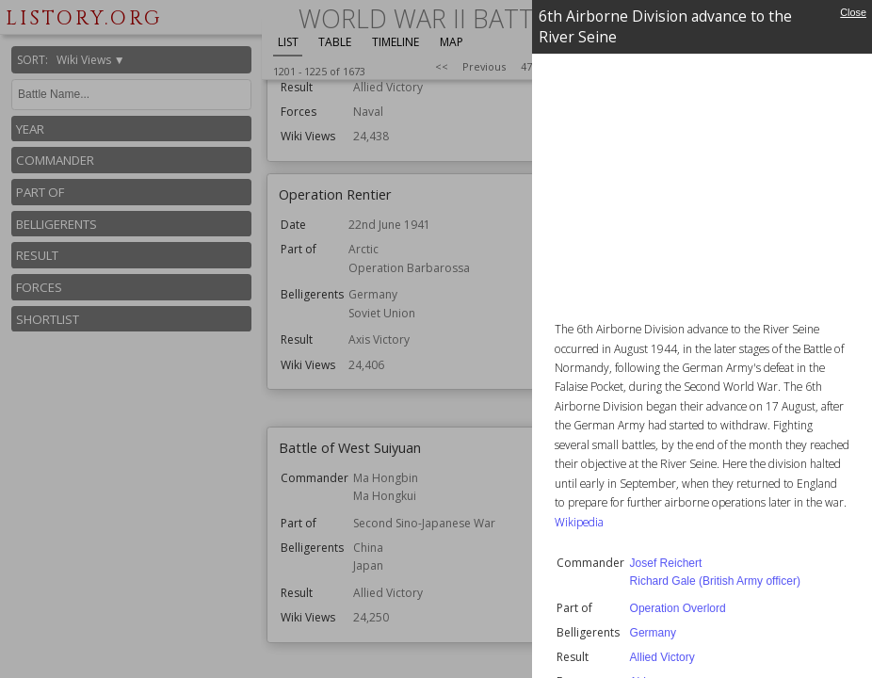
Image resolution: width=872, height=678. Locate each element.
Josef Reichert (666, 563)
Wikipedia (579, 522)
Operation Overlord (678, 608)
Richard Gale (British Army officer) (715, 581)
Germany (653, 632)
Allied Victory (662, 657)
